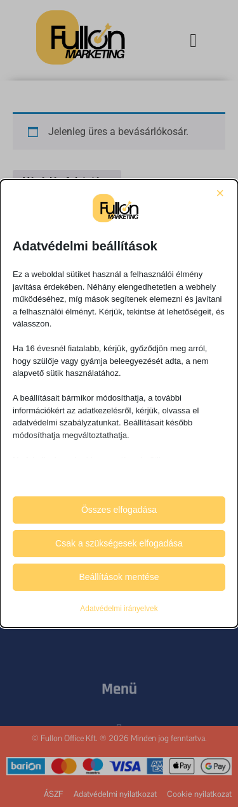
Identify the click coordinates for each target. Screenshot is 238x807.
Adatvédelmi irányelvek (118, 608)
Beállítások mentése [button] (119, 577)
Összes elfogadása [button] (119, 510)
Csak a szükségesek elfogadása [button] (119, 543)
